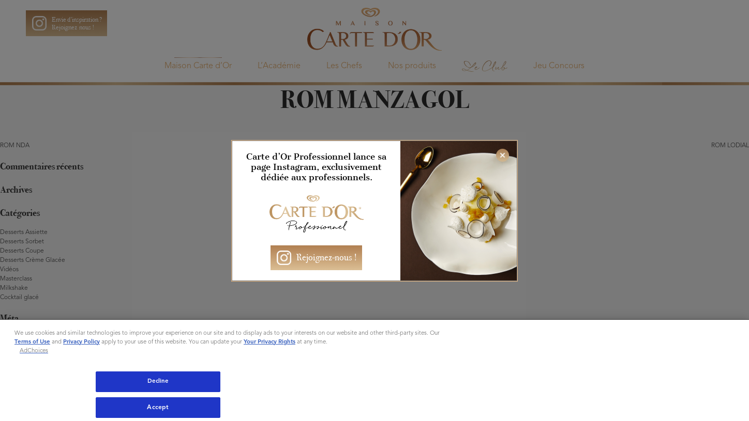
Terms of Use (32, 342)
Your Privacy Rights (269, 342)
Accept (158, 407)
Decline (158, 381)
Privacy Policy (81, 342)
